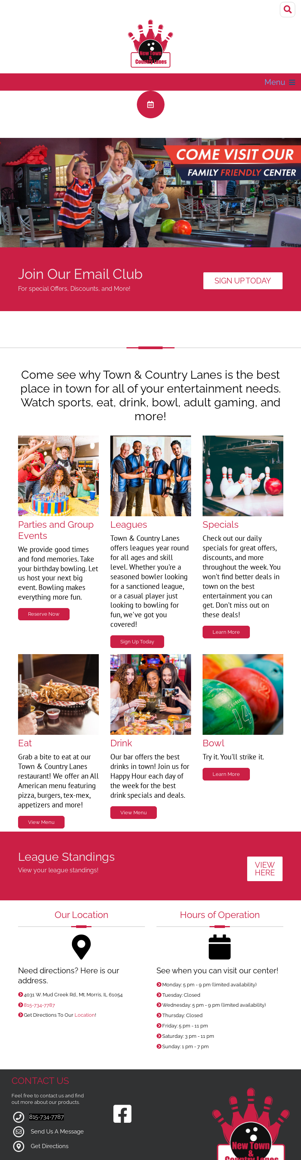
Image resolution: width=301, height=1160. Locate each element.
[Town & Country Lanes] (151, 39)
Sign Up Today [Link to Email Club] (243, 254)
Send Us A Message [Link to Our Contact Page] (57, 1105)
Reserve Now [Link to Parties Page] (44, 588)
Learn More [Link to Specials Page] (226, 606)
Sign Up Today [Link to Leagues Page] (137, 615)
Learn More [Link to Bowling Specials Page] (226, 748)
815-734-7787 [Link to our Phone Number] (39, 979)
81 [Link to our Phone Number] (32, 1090)
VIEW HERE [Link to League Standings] (265, 842)
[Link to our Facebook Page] (122, 1088)
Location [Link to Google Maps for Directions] (85, 989)
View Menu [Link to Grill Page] (41, 796)
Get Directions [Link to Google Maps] (49, 1120)
